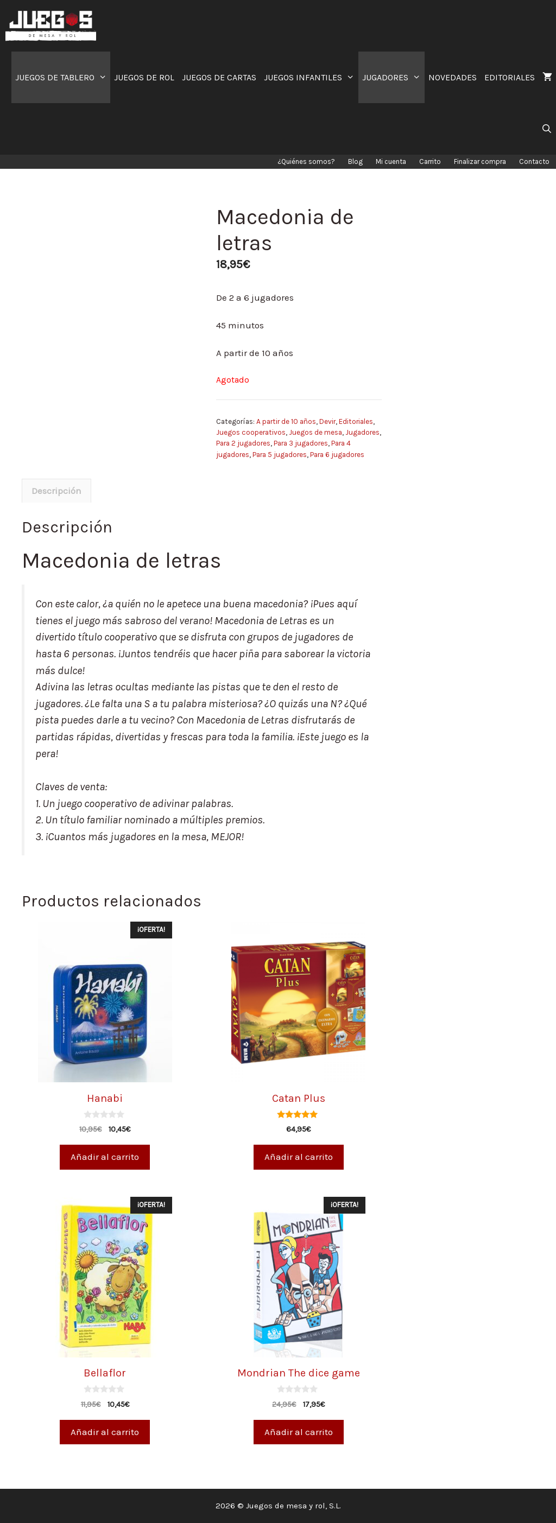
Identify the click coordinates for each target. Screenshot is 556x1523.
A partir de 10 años (286, 421)
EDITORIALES (509, 77)
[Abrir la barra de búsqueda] (546, 129)
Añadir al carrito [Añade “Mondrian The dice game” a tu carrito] (298, 1431)
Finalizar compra (480, 161)
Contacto (534, 161)
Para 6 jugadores (337, 454)
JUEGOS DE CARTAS (219, 77)
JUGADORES (393, 77)
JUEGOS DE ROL (144, 77)
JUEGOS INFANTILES (311, 77)
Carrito (430, 161)
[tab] (56, 491)
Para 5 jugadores (279, 454)
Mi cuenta (391, 161)
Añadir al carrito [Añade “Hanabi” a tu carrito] (105, 1156)
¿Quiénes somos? (306, 161)
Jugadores (362, 432)
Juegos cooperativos (251, 432)
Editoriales (356, 421)
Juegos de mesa (315, 432)
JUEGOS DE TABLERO (63, 77)
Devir (327, 421)
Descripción (56, 490)
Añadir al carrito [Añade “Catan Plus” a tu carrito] (298, 1156)
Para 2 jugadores (243, 443)
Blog (355, 161)
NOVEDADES (452, 77)
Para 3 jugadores (301, 443)
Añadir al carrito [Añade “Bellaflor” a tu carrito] (105, 1431)
